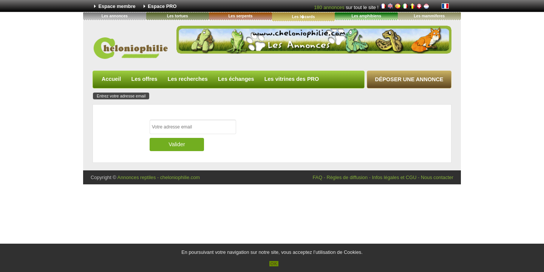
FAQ (317, 177)
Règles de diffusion (347, 177)
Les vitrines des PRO (291, 79)
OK (274, 263)
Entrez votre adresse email (121, 96)
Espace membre (117, 6)
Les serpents (240, 16)
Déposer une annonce (409, 79)
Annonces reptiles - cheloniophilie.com (158, 177)
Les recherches (188, 79)
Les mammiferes (429, 16)
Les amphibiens (366, 16)
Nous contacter (437, 177)
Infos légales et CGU (394, 177)
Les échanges (236, 79)
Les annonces (115, 16)
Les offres (144, 79)
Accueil (111, 79)
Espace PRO (162, 6)
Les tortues (177, 16)
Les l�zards (303, 17)
